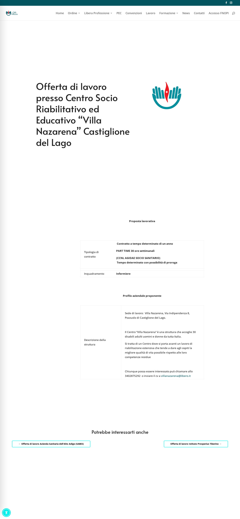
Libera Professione (96, 13)
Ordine (72, 13)
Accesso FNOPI (219, 13)
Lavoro (150, 13)
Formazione (167, 13)
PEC (118, 13)
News (186, 13)
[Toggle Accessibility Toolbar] (6, 513)
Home (60, 13)
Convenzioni (134, 13)
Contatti (199, 13)
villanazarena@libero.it (176, 376)
